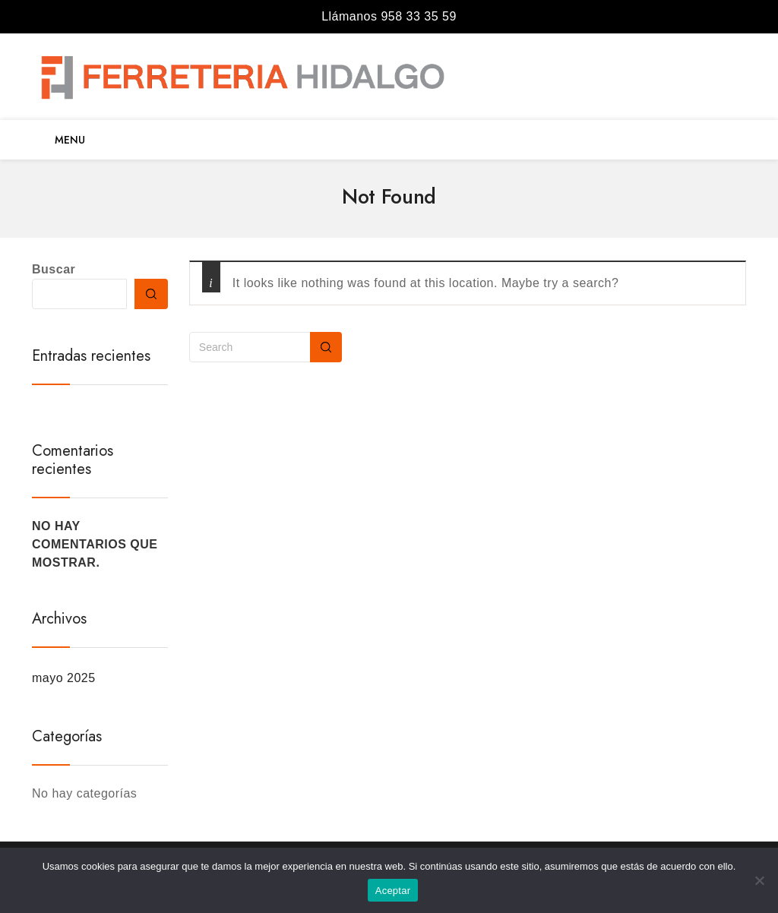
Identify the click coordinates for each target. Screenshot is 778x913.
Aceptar (393, 890)
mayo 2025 (64, 677)
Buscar (53, 269)
